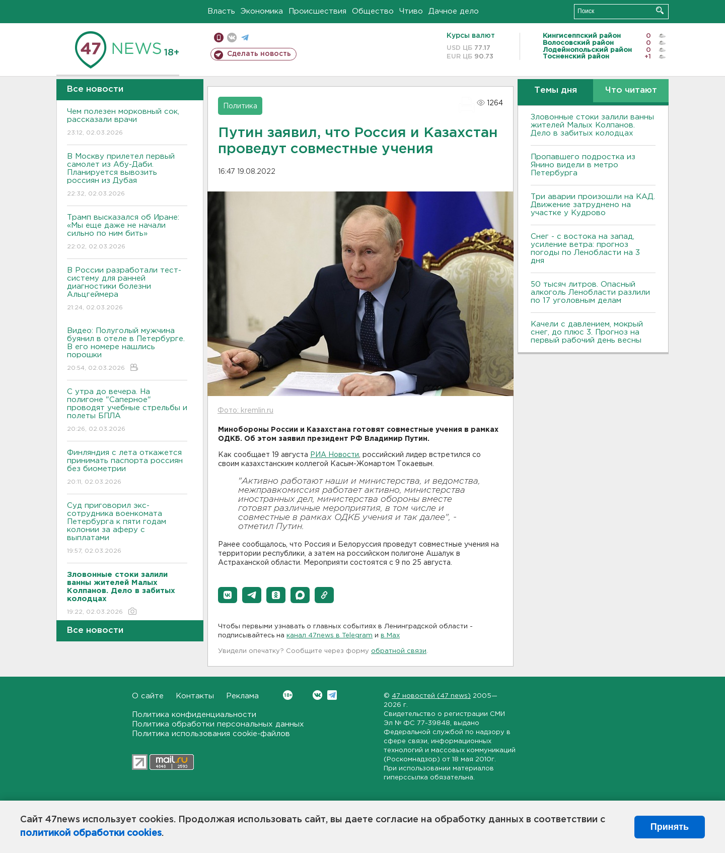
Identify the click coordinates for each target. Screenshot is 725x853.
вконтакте (232, 37)
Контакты (195, 696)
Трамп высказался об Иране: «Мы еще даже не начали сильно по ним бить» (127, 232)
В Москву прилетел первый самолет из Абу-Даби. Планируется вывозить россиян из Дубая (127, 175)
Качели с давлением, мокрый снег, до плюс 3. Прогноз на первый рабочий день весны (587, 332)
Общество (373, 11)
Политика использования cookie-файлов (211, 734)
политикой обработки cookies (91, 833)
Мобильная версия (219, 37)
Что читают (631, 90)
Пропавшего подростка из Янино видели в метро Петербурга (583, 165)
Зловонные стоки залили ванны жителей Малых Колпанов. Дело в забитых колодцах (592, 125)
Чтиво (411, 11)
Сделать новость (259, 54)
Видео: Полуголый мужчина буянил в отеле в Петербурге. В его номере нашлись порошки (127, 349)
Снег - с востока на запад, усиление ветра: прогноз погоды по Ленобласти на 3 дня (585, 248)
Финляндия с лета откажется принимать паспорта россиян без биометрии (127, 467)
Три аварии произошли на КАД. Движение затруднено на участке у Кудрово (593, 204)
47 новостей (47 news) (431, 696)
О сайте (148, 696)
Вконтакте (288, 695)
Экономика (262, 11)
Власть (221, 11)
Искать (660, 10)
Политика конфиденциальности (194, 714)
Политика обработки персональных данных (218, 724)
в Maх (390, 635)
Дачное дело (453, 11)
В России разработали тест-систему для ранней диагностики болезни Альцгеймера (127, 289)
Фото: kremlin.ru (245, 411)
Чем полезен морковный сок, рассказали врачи (127, 122)
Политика (240, 106)
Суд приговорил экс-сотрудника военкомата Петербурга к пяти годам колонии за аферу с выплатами (127, 528)
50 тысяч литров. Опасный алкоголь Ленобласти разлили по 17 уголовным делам (590, 292)
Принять (669, 827)
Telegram (332, 695)
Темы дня (555, 90)
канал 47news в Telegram (329, 635)
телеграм (245, 37)
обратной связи (398, 651)
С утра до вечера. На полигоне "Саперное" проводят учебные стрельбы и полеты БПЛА (127, 410)
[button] (227, 595)
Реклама (242, 696)
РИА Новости (334, 455)
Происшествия (317, 11)
